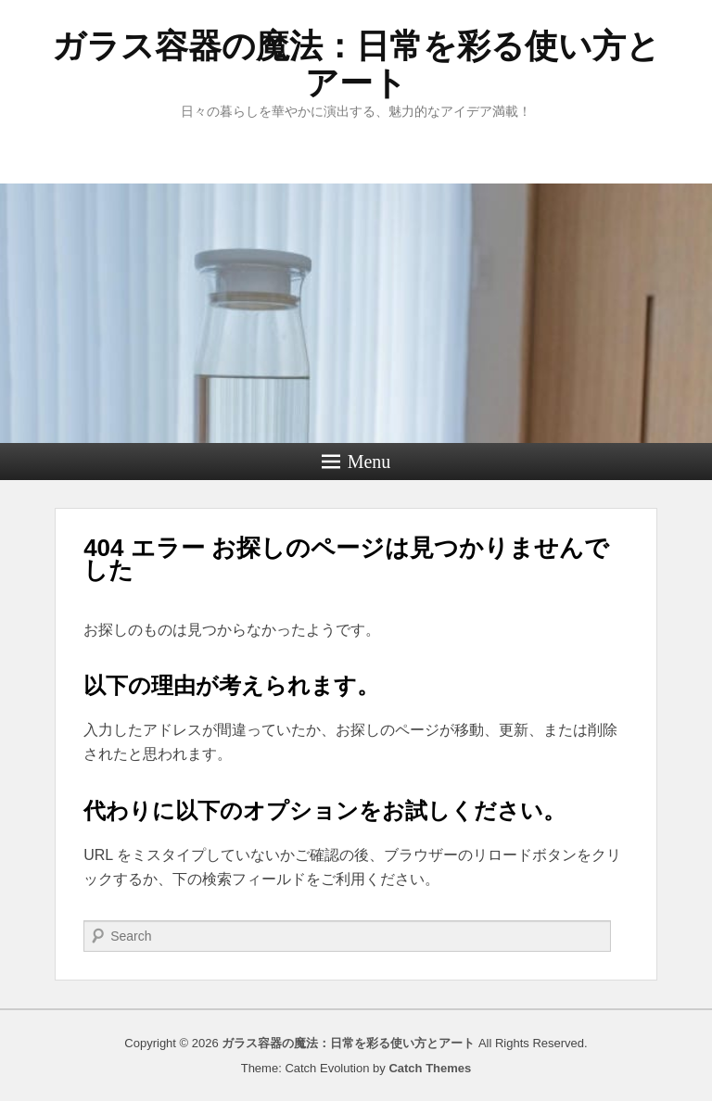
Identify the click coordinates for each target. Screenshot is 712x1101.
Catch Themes (429, 1068)
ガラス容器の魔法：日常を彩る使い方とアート (356, 64)
